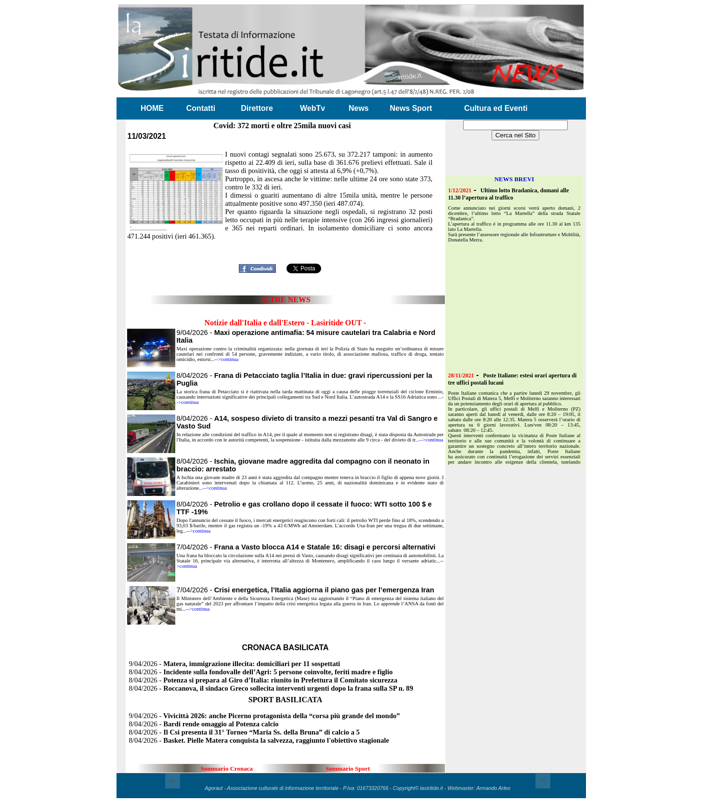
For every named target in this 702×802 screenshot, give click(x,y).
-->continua (227, 359)
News (359, 108)
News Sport (411, 108)
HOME (152, 108)
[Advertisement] (285, 245)
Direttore (257, 108)
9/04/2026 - (234, 664)
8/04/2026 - (261, 672)
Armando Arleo (493, 788)
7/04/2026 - (306, 547)
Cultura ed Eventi (496, 108)
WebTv (312, 108)
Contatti (200, 108)
